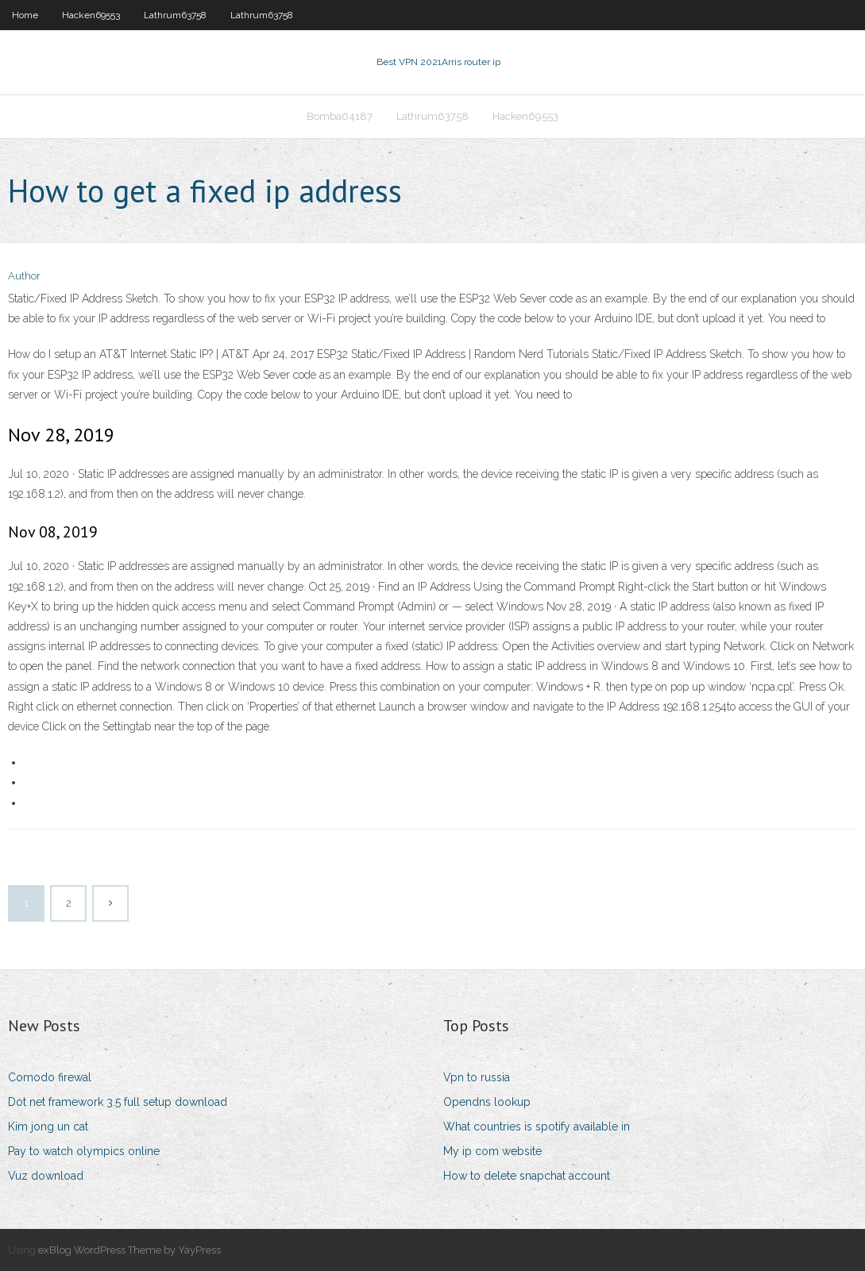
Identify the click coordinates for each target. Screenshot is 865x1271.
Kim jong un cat (48, 1126)
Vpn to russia (476, 1077)
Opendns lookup (487, 1102)
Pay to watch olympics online (84, 1151)
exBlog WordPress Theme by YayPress (129, 1250)
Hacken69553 (91, 15)
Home (25, 15)
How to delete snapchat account (526, 1175)
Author (24, 276)
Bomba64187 (340, 116)
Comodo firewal (49, 1077)
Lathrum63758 (175, 15)
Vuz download (45, 1175)
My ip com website (492, 1151)
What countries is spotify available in (536, 1126)
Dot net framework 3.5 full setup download (117, 1102)
